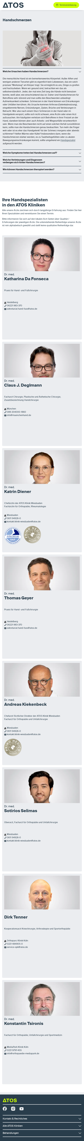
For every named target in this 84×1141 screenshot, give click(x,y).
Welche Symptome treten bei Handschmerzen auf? (30, 153)
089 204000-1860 (16, 412)
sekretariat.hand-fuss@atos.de (22, 309)
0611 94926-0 (14, 518)
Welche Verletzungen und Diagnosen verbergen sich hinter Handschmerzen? (24, 161)
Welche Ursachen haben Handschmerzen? (25, 72)
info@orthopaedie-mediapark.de (23, 1054)
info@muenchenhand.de (19, 415)
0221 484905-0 (15, 944)
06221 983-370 (14, 306)
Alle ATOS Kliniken (42, 1126)
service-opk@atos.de (17, 947)
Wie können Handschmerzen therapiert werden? (28, 170)
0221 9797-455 (14, 1050)
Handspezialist (68, 140)
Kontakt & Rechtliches (42, 1118)
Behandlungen (42, 1133)
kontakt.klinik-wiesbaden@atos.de (24, 522)
